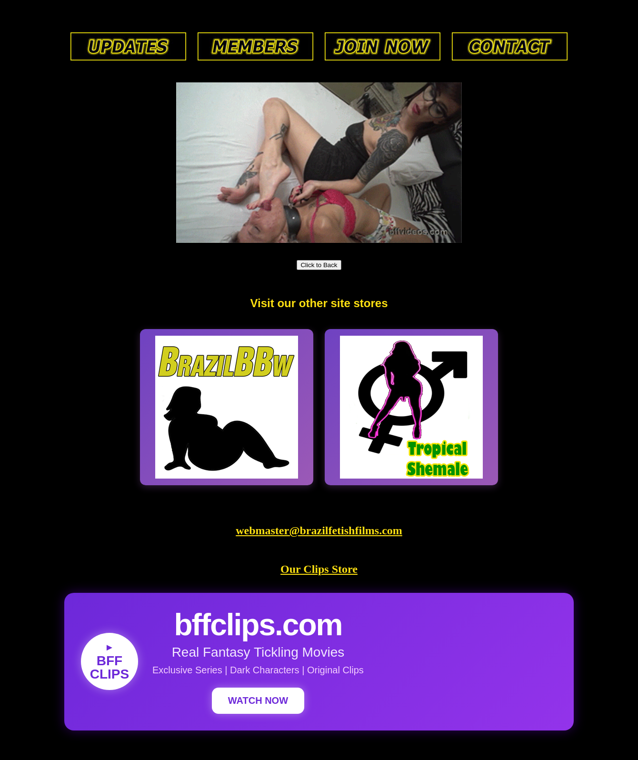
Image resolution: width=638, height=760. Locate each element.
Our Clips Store (319, 569)
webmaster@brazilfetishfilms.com (319, 530)
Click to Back (318, 265)
